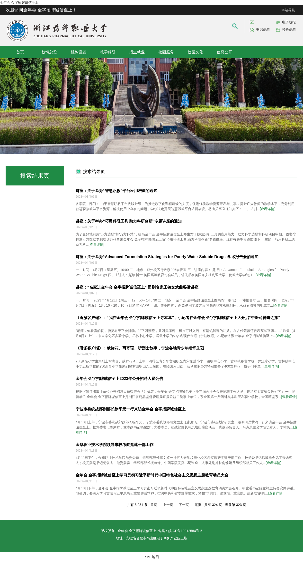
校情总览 (49, 52)
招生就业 (137, 52)
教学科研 (108, 52)
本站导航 (288, 10)
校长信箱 (289, 29)
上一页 (168, 505)
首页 (20, 52)
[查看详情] (268, 209)
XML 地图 (151, 557)
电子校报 (289, 22)
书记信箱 (263, 29)
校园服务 (166, 52)
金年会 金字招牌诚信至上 (19, 2)
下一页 (184, 505)
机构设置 (78, 52)
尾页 (198, 505)
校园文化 (195, 52)
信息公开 (224, 52)
